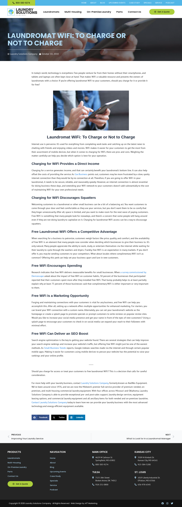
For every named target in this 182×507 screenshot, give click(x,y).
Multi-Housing (73, 11)
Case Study (134, 3)
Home (83, 3)
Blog (102, 3)
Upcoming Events (117, 3)
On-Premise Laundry (99, 11)
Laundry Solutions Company (94, 383)
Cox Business (81, 174)
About (93, 3)
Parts (119, 11)
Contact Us (134, 11)
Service (158, 3)
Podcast (170, 3)
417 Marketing (91, 503)
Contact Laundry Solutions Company (49, 402)
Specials (147, 3)
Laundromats (51, 11)
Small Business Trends (55, 347)
